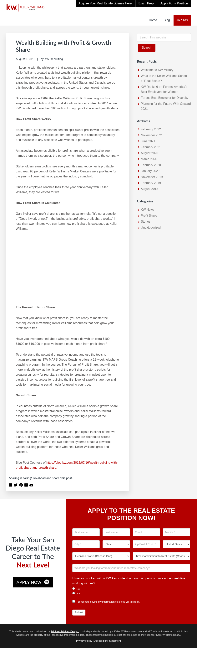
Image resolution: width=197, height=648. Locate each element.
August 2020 (149, 153)
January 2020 (150, 171)
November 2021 (152, 135)
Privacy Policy (84, 640)
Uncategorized (151, 227)
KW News (147, 209)
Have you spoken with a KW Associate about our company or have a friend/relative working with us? (128, 581)
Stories (145, 221)
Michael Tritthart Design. (65, 631)
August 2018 (149, 188)
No (76, 588)
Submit (79, 612)
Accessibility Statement (107, 640)
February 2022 (151, 129)
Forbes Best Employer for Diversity (164, 97)
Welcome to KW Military (157, 70)
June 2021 (148, 141)
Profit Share (149, 215)
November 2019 (152, 177)
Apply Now (29, 582)
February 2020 (151, 165)
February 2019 (151, 183)
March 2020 (149, 159)
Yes (76, 593)
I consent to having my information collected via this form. (106, 601)
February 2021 (151, 147)
